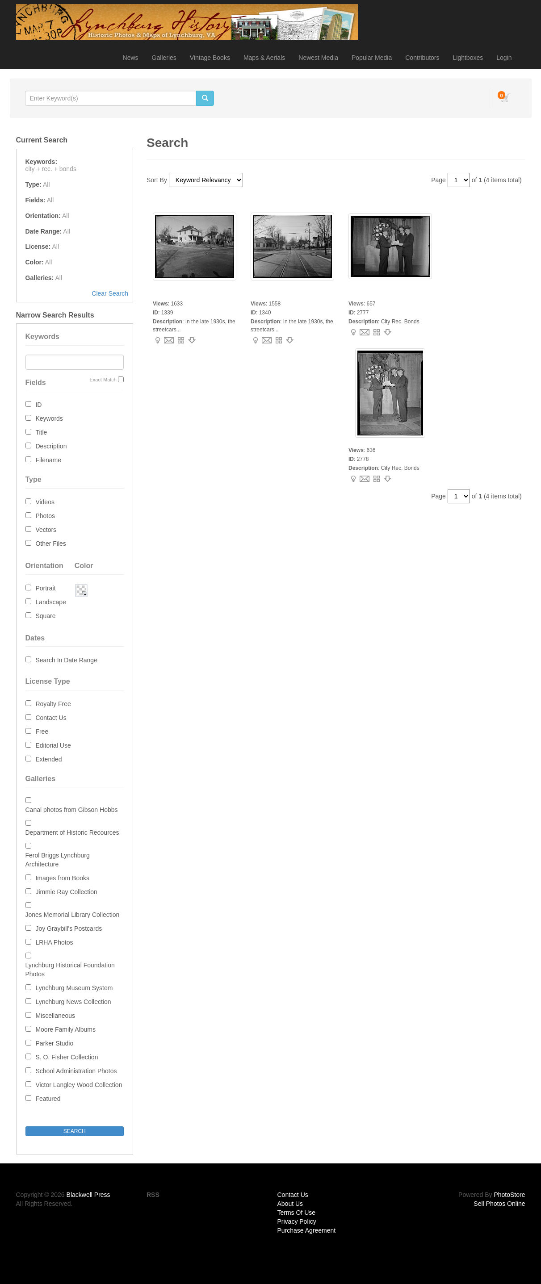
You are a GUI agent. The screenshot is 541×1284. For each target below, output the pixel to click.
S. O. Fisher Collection (66, 1057)
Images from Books (62, 878)
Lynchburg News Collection (73, 1001)
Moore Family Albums (65, 1029)
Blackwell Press (88, 1194)
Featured (47, 1098)
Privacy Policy (296, 1221)
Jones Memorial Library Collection (72, 914)
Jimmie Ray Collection (66, 891)
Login (504, 57)
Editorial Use (53, 745)
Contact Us (50, 717)
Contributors (422, 57)
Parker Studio (54, 1043)
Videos (45, 502)
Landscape (50, 602)
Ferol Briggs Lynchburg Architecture (57, 860)
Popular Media (372, 57)
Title (41, 432)
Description (51, 446)
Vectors (45, 529)
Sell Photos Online (499, 1203)
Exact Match (103, 379)
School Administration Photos (76, 1071)
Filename (48, 460)
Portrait (45, 588)
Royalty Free (53, 703)
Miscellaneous (55, 1015)
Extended (48, 759)
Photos (45, 515)
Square (45, 615)
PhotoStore (509, 1194)
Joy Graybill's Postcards (68, 928)
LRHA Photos (54, 942)
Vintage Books (210, 57)
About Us (290, 1203)
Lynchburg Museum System (74, 987)
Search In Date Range (66, 660)
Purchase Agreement (306, 1230)
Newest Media (318, 57)
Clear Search (110, 293)
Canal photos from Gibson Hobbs (71, 809)
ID (38, 404)
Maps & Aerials (264, 57)
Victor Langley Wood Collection (78, 1084)
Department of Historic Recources (72, 832)
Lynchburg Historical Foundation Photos (70, 970)
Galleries (164, 57)
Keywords (49, 418)
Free (41, 731)
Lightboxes (468, 57)
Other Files (50, 543)
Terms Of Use (296, 1212)
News (130, 57)
